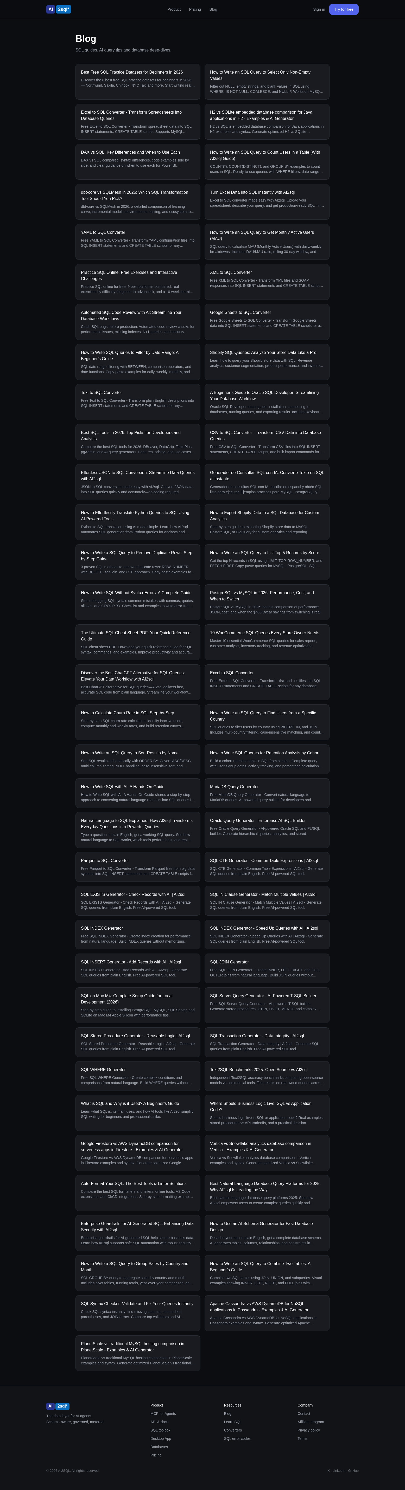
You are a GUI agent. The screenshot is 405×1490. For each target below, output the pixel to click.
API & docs (159, 1422)
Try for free (343, 9)
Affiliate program (311, 1422)
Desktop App (160, 1438)
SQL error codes (237, 1438)
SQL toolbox (160, 1430)
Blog (213, 9)
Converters (233, 1430)
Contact (304, 1413)
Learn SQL (233, 1422)
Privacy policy (309, 1430)
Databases (159, 1447)
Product (174, 9)
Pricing (195, 9)
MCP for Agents (163, 1413)
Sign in (319, 9)
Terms (302, 1438)
